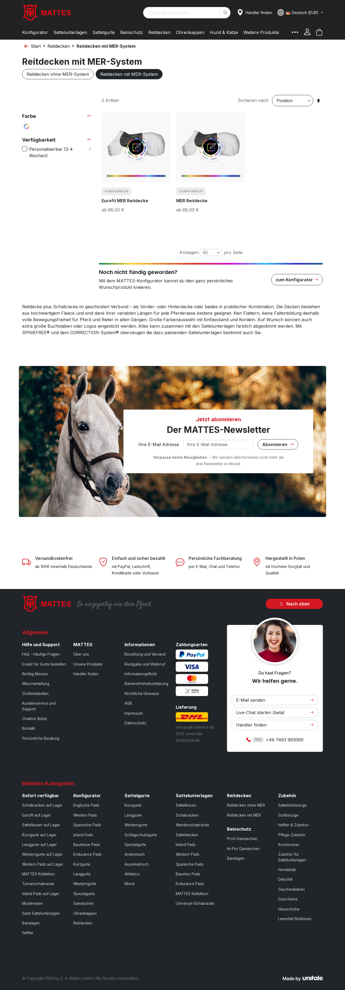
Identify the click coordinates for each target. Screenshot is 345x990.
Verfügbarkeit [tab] (39, 140)
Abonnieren (278, 444)
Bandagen (31, 923)
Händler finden (85, 674)
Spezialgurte (84, 894)
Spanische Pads (87, 825)
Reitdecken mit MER (244, 815)
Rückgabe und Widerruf (145, 664)
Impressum (134, 713)
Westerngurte (84, 884)
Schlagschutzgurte (141, 835)
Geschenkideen (291, 889)
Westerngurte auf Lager (42, 854)
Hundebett (287, 870)
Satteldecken (187, 835)
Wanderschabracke (192, 825)
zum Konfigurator (297, 279)
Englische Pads (86, 805)
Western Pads (85, 815)
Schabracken (187, 815)
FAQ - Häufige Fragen (41, 654)
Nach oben (294, 604)
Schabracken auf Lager (42, 805)
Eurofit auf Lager (36, 815)
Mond (129, 884)
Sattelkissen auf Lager (41, 825)
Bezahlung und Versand (145, 654)
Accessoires (288, 844)
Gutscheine (288, 899)
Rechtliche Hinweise (142, 693)
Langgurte (82, 874)
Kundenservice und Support (39, 706)
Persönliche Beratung (40, 738)
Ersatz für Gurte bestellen (44, 664)
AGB (128, 703)
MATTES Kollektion (38, 874)
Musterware (32, 903)
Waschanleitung (35, 683)
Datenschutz (135, 723)
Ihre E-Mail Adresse (158, 444)
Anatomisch (135, 854)
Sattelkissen (186, 805)
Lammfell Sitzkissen (295, 919)
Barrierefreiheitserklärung (146, 683)
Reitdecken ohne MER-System (58, 74)
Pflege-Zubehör (292, 835)
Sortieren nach (253, 100)
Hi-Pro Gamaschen (243, 849)
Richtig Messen (35, 674)
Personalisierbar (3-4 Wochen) (60, 152)
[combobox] (186, 12)
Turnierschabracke (38, 884)
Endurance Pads (87, 854)
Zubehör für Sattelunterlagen (292, 857)
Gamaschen (83, 903)
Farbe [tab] (29, 116)
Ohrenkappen (85, 913)
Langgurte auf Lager (39, 844)
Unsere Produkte (87, 664)
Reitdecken (58, 46)
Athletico (132, 874)
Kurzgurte (81, 864)
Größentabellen (35, 693)
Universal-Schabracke (195, 903)
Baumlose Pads (86, 844)
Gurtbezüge (288, 815)
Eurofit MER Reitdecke (125, 200)
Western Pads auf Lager (42, 864)
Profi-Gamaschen (242, 839)
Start (36, 46)
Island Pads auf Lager (40, 894)
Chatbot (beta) (34, 719)
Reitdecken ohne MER (246, 805)
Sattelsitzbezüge (292, 805)
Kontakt (28, 728)
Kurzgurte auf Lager (39, 835)
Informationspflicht (141, 674)
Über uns (81, 654)
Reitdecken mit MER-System (129, 74)
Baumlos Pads (188, 874)
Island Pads (83, 835)
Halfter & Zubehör (293, 825)
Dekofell (285, 879)
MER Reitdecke (192, 200)
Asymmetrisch (137, 864)
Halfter (27, 933)
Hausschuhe (288, 909)
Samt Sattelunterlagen (41, 913)
